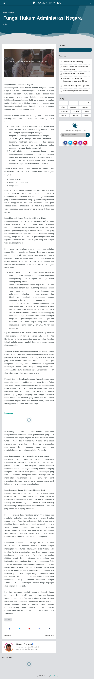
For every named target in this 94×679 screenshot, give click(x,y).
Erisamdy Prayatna (47, 2)
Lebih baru (8, 636)
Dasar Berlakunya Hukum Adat (74, 74)
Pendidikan (64, 111)
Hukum (8, 620)
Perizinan (63, 115)
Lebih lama (49, 636)
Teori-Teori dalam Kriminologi (73, 62)
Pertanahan (75, 115)
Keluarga (73, 107)
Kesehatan (85, 107)
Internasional (85, 103)
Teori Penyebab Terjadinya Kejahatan (76, 86)
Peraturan (76, 111)
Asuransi (63, 103)
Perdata (86, 111)
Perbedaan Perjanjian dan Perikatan (75, 91)
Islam (63, 107)
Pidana (86, 115)
